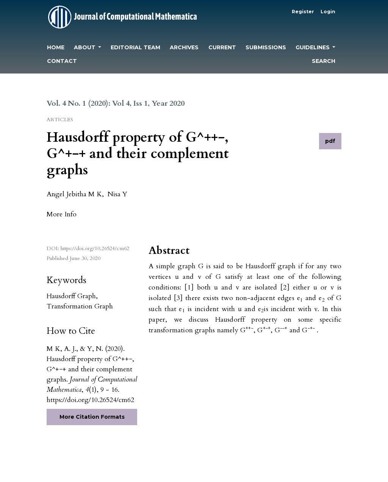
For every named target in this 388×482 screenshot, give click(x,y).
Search (323, 61)
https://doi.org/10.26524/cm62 (95, 248)
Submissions (266, 47)
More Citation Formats (92, 416)
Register (303, 11)
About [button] (85, 47)
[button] (62, 213)
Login (328, 11)
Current (222, 47)
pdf (330, 141)
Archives (184, 47)
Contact (62, 61)
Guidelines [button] (313, 47)
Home (55, 47)
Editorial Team (135, 47)
